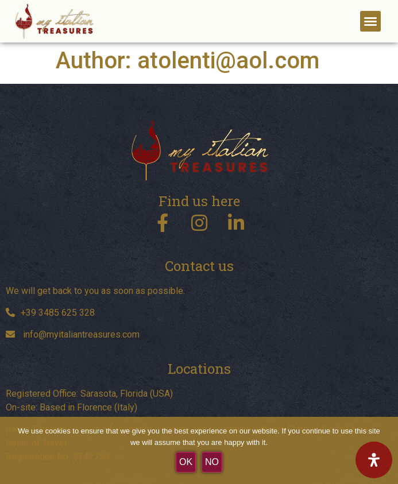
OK (185, 462)
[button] (370, 21)
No (212, 462)
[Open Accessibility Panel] (374, 460)
